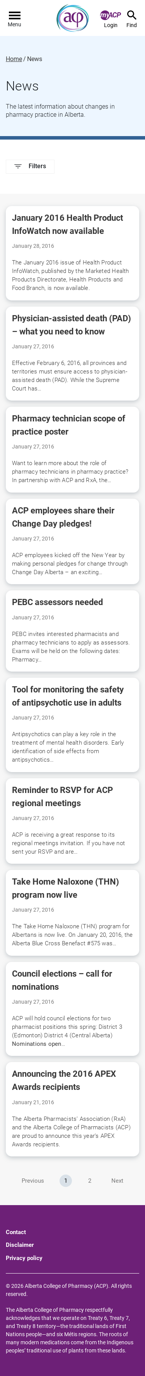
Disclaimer (20, 1244)
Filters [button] (30, 166)
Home (14, 59)
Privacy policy (24, 1258)
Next (117, 1180)
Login (110, 19)
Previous (33, 1180)
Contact (16, 1232)
